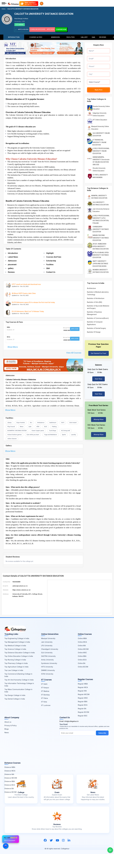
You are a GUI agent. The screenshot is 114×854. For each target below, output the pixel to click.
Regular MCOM (83, 694)
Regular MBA (83, 683)
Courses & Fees (36, 36)
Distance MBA (9, 767)
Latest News (13, 257)
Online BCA (82, 659)
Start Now (98, 378)
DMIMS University (48, 670)
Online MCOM (83, 649)
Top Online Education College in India (18, 656)
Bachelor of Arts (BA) (94, 301)
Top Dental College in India (14, 699)
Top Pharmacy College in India (16, 663)
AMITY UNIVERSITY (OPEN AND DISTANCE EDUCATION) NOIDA (100, 262)
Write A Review (21, 29)
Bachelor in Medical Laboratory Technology (98, 292)
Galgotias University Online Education (99, 113)
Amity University (47, 659)
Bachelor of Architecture (95, 297)
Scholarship (51, 260)
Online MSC (82, 652)
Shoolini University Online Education (99, 168)
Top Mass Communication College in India (18, 690)
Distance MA (9, 774)
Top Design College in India (14, 695)
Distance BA (9, 788)
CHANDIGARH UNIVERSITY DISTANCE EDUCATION (101, 228)
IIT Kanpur (45, 687)
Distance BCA (9, 785)
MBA (8, 327)
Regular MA (82, 691)
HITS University (47, 666)
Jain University (47, 642)
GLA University (47, 652)
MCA (8, 336)
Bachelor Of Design (94, 331)
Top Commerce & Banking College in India (18, 675)
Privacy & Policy (10, 725)
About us (7, 722)
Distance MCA (9, 770)
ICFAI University (47, 674)
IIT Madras (45, 691)
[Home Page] (13, 3)
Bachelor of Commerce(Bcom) (98, 317)
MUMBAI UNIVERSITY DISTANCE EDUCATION (101, 270)
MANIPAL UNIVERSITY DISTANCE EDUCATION (99, 196)
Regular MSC (83, 698)
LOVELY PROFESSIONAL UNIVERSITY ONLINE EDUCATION (101, 150)
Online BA (81, 663)
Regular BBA (82, 701)
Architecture (91, 287)
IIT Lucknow (45, 705)
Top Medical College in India (15, 645)
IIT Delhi (44, 684)
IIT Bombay (45, 694)
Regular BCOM (83, 712)
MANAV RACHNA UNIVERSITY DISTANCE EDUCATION (101, 236)
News (6, 732)
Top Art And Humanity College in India (19, 680)
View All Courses (73, 351)
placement (12, 264)
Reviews (102, 36)
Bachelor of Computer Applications (95, 322)
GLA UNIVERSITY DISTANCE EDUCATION (101, 202)
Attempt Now (98, 418)
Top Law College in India (13, 670)
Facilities (70, 36)
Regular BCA (82, 705)
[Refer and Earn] (33, 3)
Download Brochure (38, 29)
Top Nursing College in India (15, 659)
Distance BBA (9, 781)
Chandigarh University (49, 649)
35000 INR (65, 330)
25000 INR (65, 338)
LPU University (46, 645)
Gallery (84, 36)
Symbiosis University (49, 663)
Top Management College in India (17, 642)
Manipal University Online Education (100, 126)
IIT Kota (44, 701)
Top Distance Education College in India (19, 652)
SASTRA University (48, 656)
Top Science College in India (15, 649)
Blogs (6, 729)
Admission (55, 36)
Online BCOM (83, 666)
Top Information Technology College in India (19, 684)
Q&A (93, 36)
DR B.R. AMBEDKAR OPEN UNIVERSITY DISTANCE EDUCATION (101, 245)
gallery (10, 268)
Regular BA (82, 708)
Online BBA (82, 656)
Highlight (50, 253)
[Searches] (22, 3)
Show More (12, 345)
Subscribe (103, 733)
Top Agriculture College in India (16, 666)
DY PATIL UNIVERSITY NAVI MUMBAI (100, 175)
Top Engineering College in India (16, 638)
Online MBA (82, 638)
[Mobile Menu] (4, 3)
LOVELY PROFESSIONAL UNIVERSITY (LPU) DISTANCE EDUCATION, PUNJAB (101, 218)
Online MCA (82, 642)
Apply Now (54, 29)
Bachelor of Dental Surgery (96, 327)
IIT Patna (44, 698)
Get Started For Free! (98, 352)
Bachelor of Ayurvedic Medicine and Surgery (98, 306)
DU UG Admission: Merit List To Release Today (28, 311)
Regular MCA (83, 687)
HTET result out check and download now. (26, 284)
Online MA (82, 645)
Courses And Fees (53, 257)
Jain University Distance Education (101, 209)
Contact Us (50, 272)
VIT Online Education (100, 119)
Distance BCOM (10, 792)
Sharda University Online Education (101, 106)
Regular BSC (82, 715)
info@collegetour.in (71, 721)
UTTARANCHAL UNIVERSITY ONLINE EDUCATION (99, 141)
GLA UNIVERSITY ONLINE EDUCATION (101, 133)
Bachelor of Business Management (94, 312)
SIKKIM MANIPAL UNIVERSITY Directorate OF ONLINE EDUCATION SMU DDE (101, 159)
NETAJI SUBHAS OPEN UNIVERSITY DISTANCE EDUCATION (101, 254)
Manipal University (48, 638)
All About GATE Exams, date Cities (24, 293)
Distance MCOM (10, 778)
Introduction (13, 36)
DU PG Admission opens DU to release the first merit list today (33, 302)
